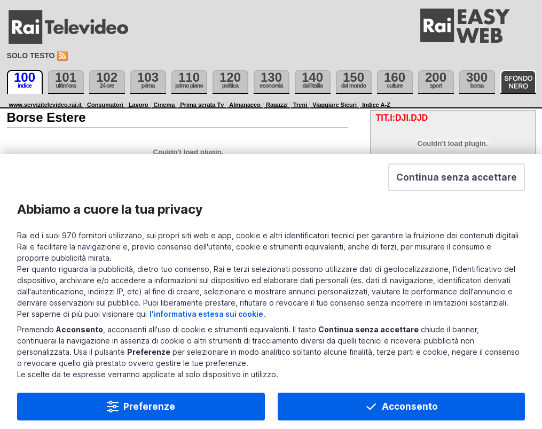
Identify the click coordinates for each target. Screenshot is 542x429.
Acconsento (410, 410)
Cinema (164, 105)
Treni (300, 105)
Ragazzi (277, 105)
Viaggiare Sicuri (334, 105)
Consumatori (105, 105)
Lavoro (138, 105)
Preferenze (149, 410)
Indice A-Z (376, 105)
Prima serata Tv (202, 105)
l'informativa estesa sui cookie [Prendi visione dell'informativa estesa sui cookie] (206, 317)
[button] (456, 181)
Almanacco (245, 105)
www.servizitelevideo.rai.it (45, 105)
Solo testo (31, 55)
